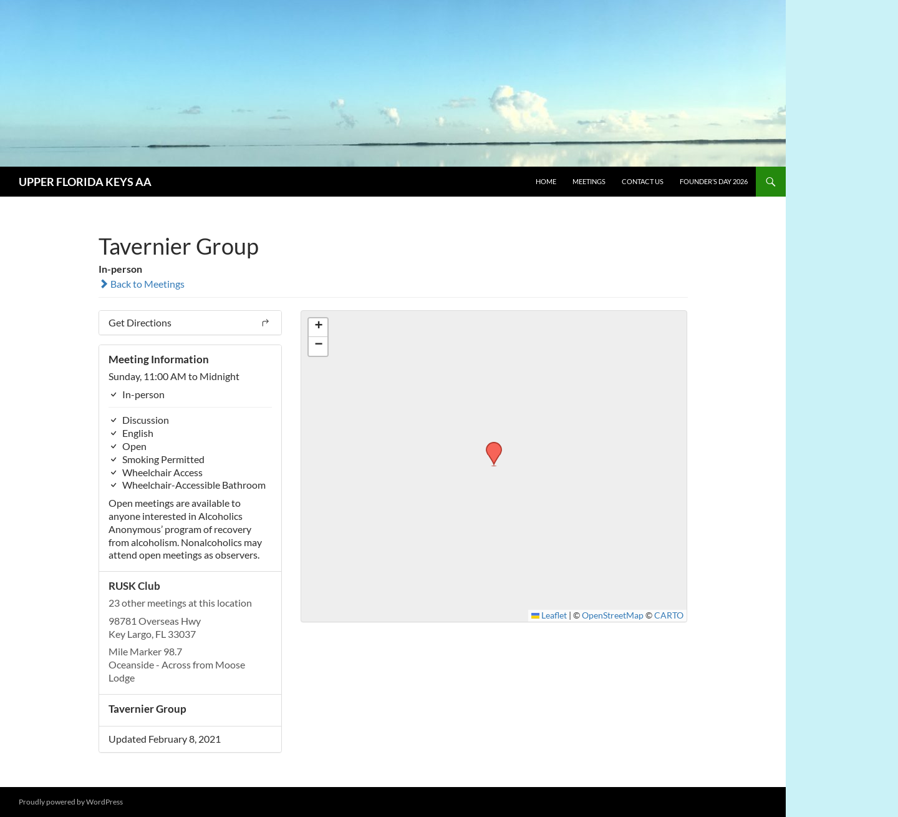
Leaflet (549, 615)
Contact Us (643, 181)
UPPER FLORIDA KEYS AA (85, 181)
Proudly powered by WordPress (71, 801)
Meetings (589, 181)
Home (546, 181)
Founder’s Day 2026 (714, 181)
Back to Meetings (142, 284)
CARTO (668, 615)
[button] (489, 445)
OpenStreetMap (613, 615)
